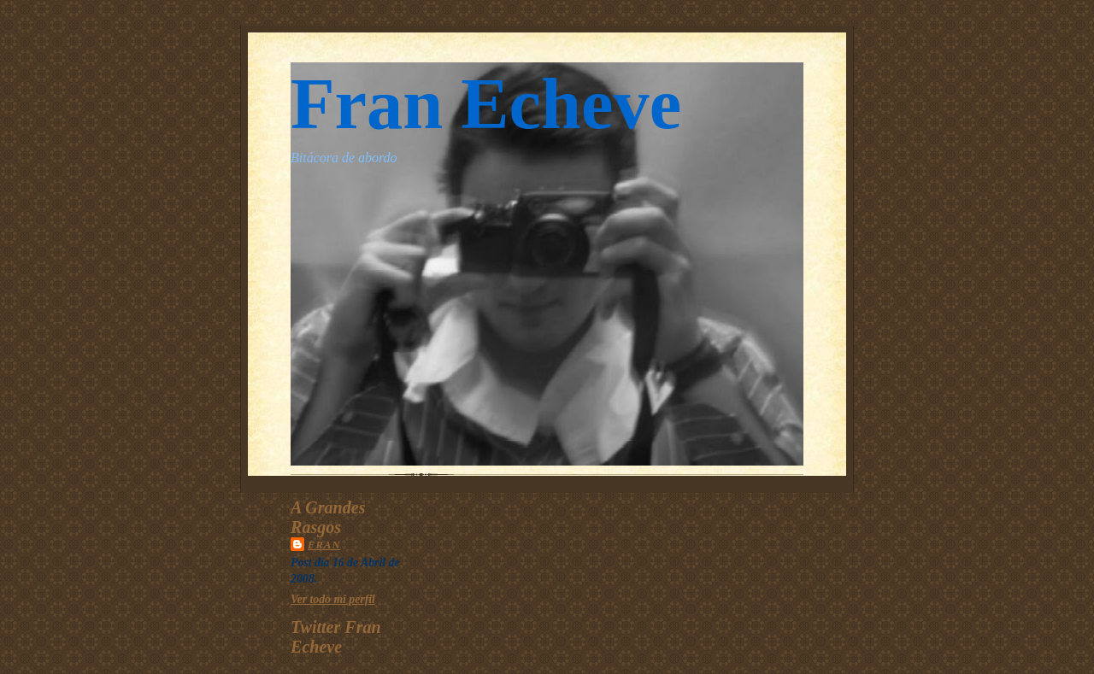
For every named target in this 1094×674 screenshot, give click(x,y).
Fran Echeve (486, 104)
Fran (324, 545)
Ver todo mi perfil (333, 599)
